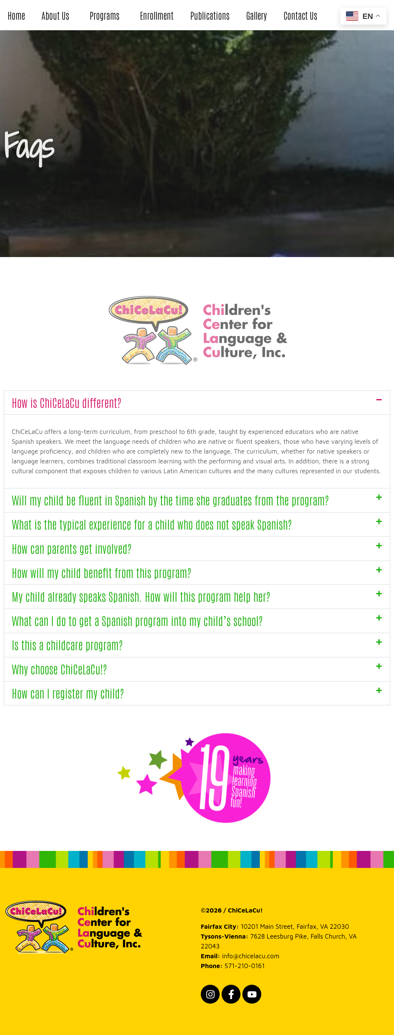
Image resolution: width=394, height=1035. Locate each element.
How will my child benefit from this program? (101, 572)
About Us (57, 15)
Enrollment (157, 15)
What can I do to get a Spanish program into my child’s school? (137, 620)
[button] (197, 403)
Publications (210, 15)
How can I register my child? (68, 692)
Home (16, 15)
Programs (106, 15)
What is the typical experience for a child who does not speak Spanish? (152, 523)
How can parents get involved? (71, 548)
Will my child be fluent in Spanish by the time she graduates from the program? (170, 499)
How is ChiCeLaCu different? (66, 402)
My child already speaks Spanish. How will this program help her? (141, 596)
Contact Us (300, 15)
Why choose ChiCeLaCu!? (59, 668)
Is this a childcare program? (67, 644)
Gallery (256, 15)
